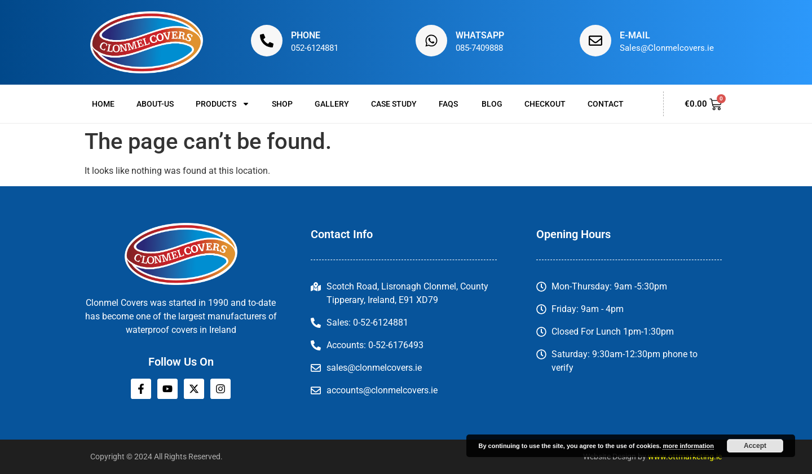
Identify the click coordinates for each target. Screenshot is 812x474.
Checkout (545, 103)
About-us (155, 103)
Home (103, 103)
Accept (755, 446)
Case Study (394, 103)
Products (223, 103)
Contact (606, 103)
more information (688, 445)
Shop (282, 103)
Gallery (332, 103)
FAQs (449, 103)
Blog (492, 103)
